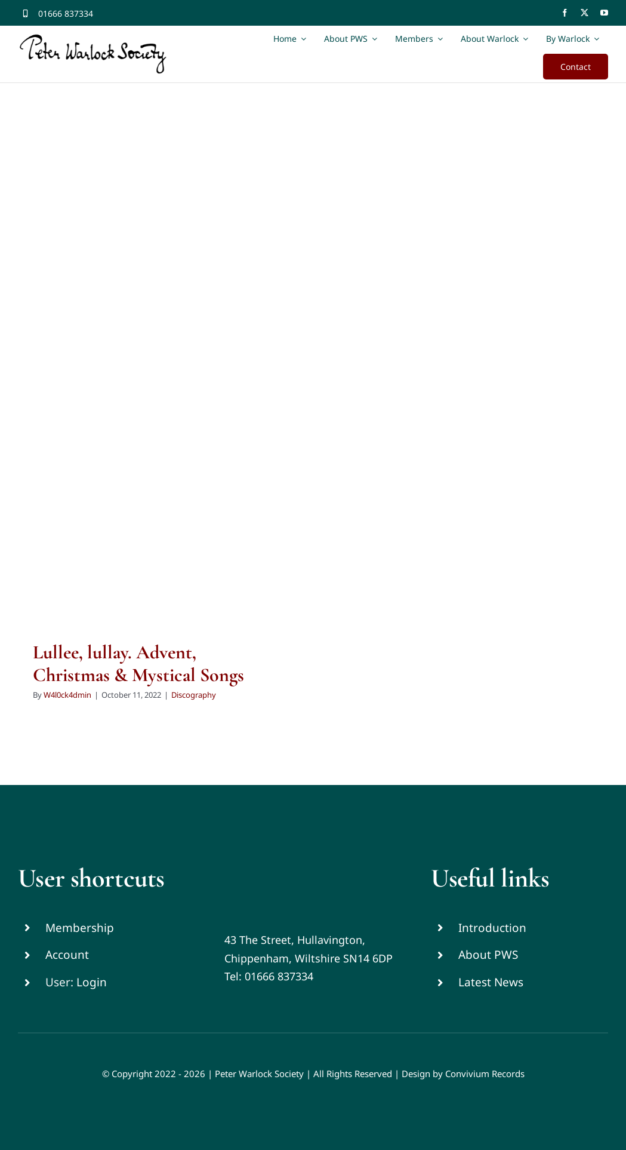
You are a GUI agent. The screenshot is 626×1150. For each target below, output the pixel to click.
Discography (193, 694)
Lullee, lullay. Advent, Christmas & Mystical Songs (138, 663)
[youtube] (604, 13)
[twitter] (584, 13)
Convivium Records (485, 1074)
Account (67, 954)
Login (91, 982)
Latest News (490, 982)
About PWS (488, 954)
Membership (79, 928)
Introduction (492, 928)
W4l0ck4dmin (67, 694)
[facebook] (565, 13)
